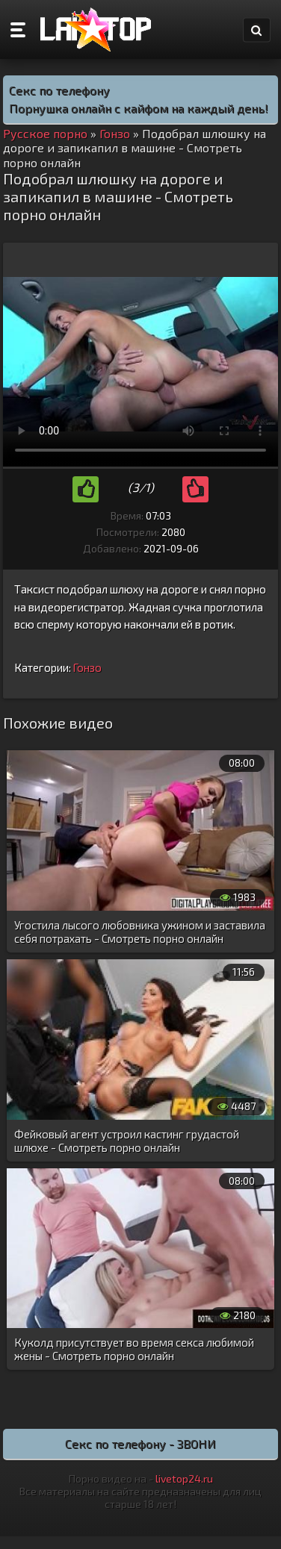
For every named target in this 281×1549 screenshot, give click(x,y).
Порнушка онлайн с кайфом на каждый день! (138, 108)
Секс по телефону (59, 90)
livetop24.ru (184, 1478)
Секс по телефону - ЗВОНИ (140, 1443)
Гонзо (87, 667)
